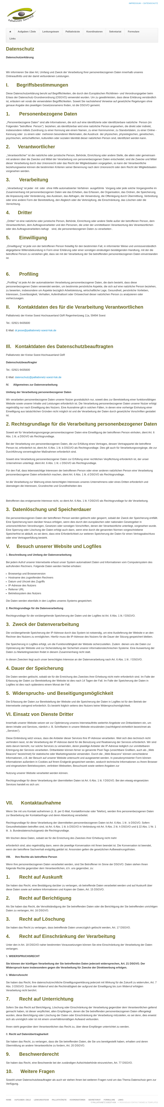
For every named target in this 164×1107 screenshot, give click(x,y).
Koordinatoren (94, 31)
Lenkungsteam (50, 31)
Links (13, 38)
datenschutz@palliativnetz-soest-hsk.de (38, 377)
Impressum (135, 3)
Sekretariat (115, 31)
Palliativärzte (72, 31)
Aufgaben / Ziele (27, 31)
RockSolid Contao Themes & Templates (139, 1102)
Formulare (133, 31)
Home (10, 31)
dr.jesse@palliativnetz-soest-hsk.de (35, 330)
